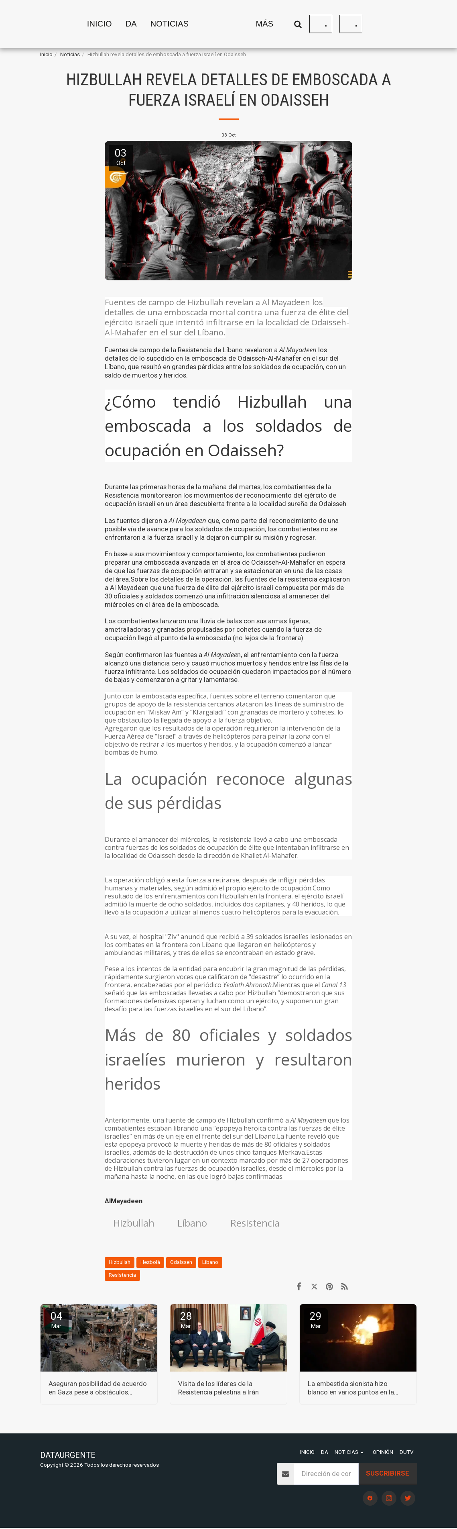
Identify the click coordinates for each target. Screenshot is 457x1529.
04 (57, 1321)
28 (186, 1321)
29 (316, 1321)
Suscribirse (387, 1475)
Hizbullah (135, 1224)
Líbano (196, 1224)
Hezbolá (150, 1263)
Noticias (70, 54)
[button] (112, 24)
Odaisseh (181, 1263)
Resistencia (261, 1224)
